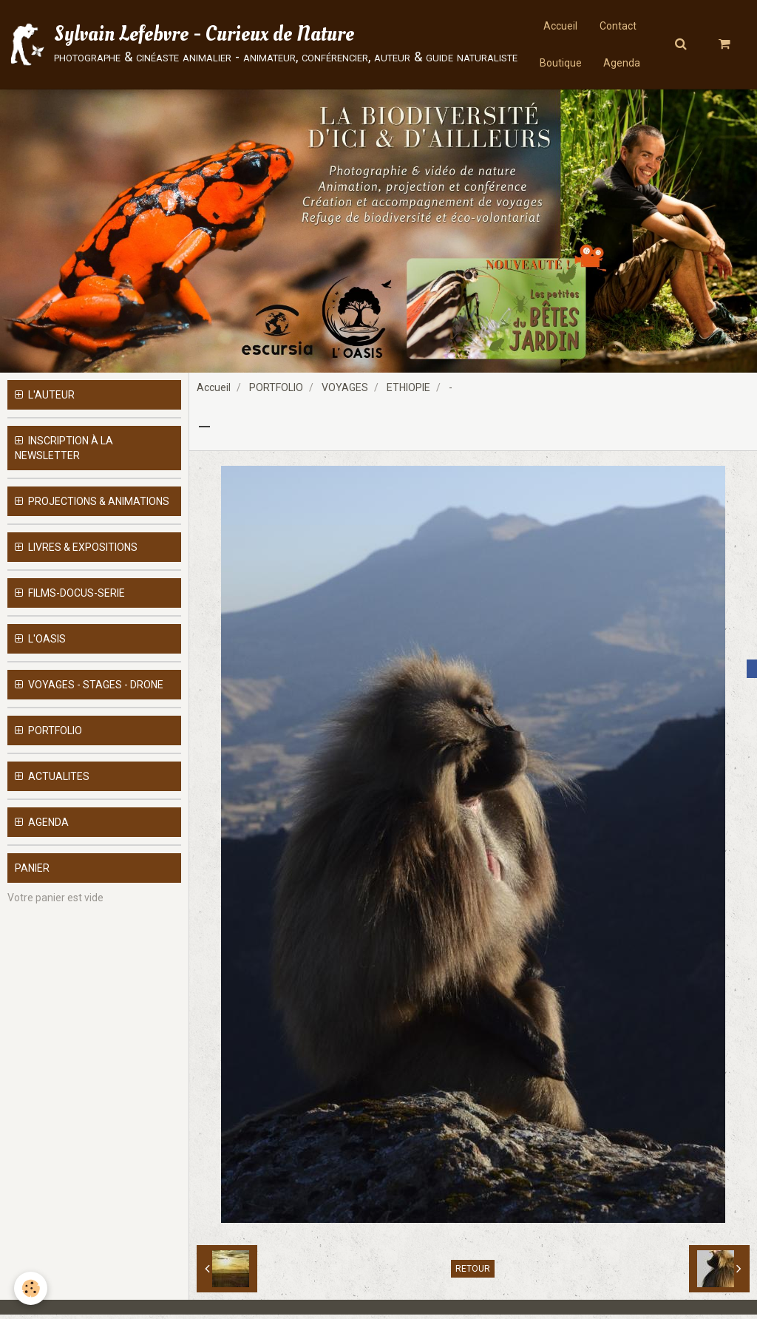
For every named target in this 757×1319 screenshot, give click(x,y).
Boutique (561, 63)
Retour (472, 1273)
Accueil (560, 26)
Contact (618, 26)
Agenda (622, 63)
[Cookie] (31, 1288)
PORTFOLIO (276, 392)
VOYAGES (345, 392)
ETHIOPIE (408, 392)
